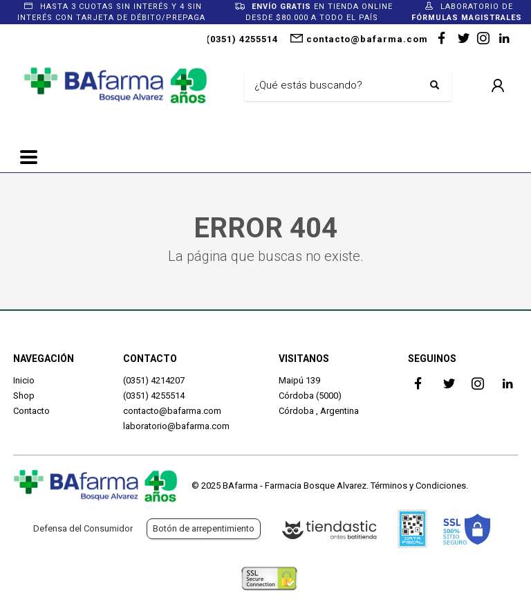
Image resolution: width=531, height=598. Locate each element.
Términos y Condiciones (418, 485)
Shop (24, 395)
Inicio (24, 380)
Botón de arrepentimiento (203, 528)
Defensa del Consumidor (83, 528)
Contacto (31, 411)
